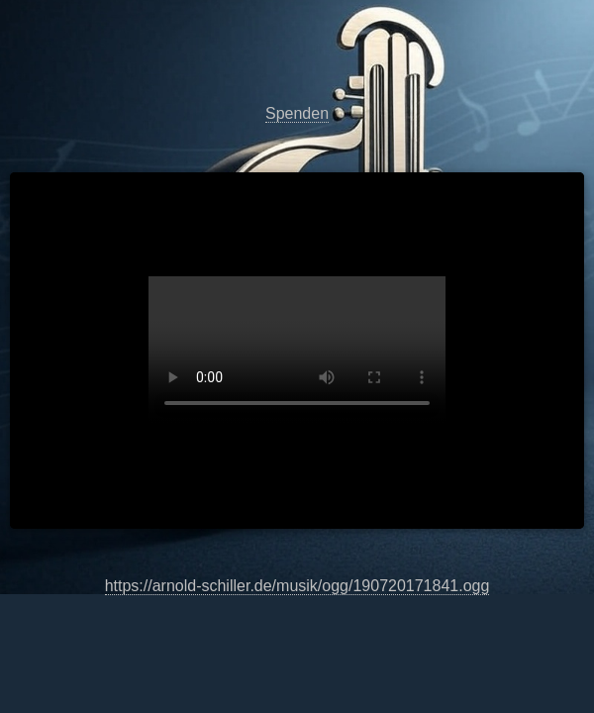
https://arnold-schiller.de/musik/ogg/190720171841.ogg (297, 350)
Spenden (297, 113)
